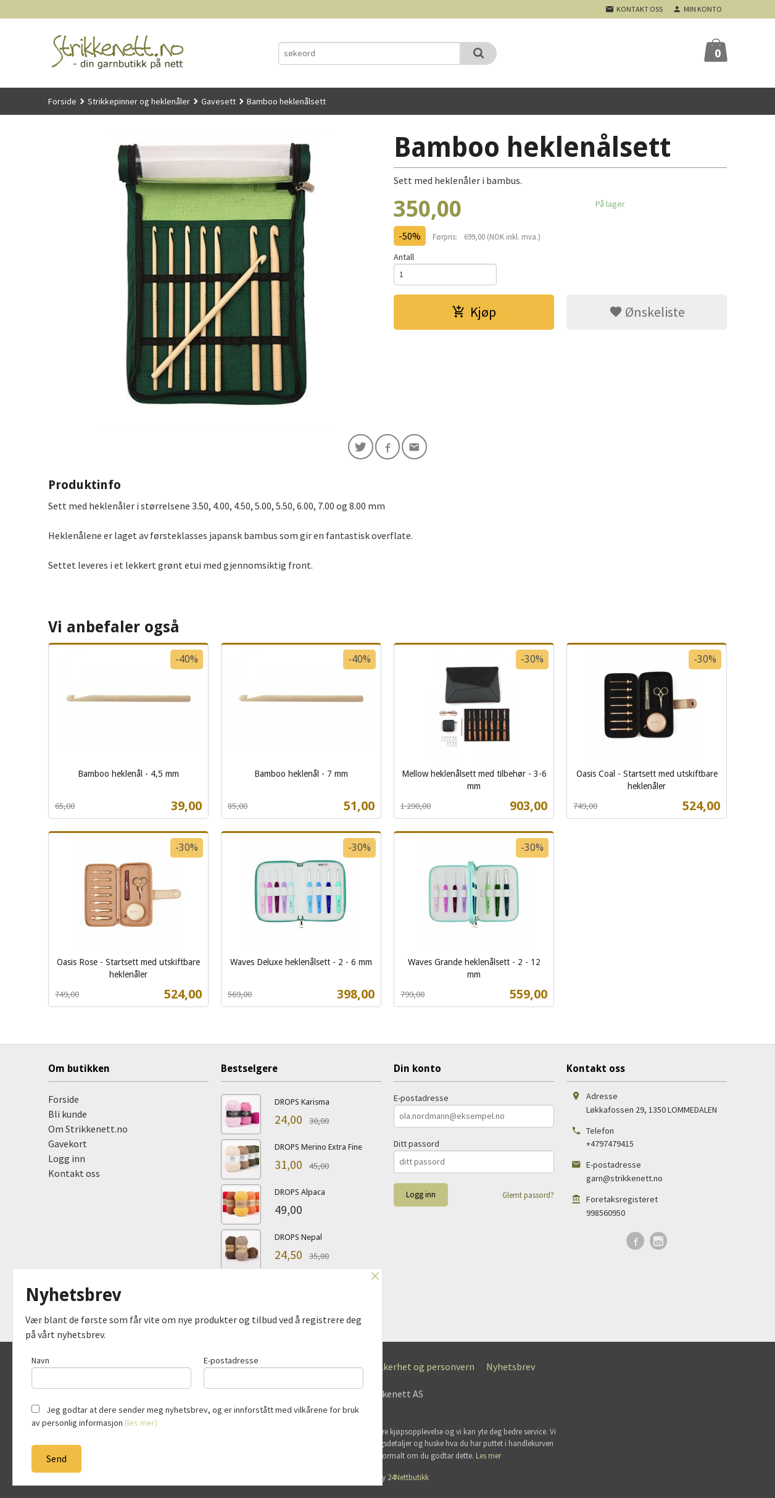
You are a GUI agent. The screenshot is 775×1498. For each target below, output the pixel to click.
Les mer (488, 1457)
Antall (404, 256)
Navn (111, 1370)
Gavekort (67, 1145)
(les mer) (141, 1422)
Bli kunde (67, 1116)
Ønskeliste (647, 313)
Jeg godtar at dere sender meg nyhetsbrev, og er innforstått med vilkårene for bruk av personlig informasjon (195, 1416)
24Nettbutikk (408, 1479)
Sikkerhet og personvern (423, 1368)
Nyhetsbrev (510, 1368)
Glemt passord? (528, 1197)
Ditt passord (416, 1145)
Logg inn (66, 1160)
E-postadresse (421, 1099)
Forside (62, 101)
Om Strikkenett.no (88, 1130)
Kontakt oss (74, 1175)
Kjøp (474, 313)
